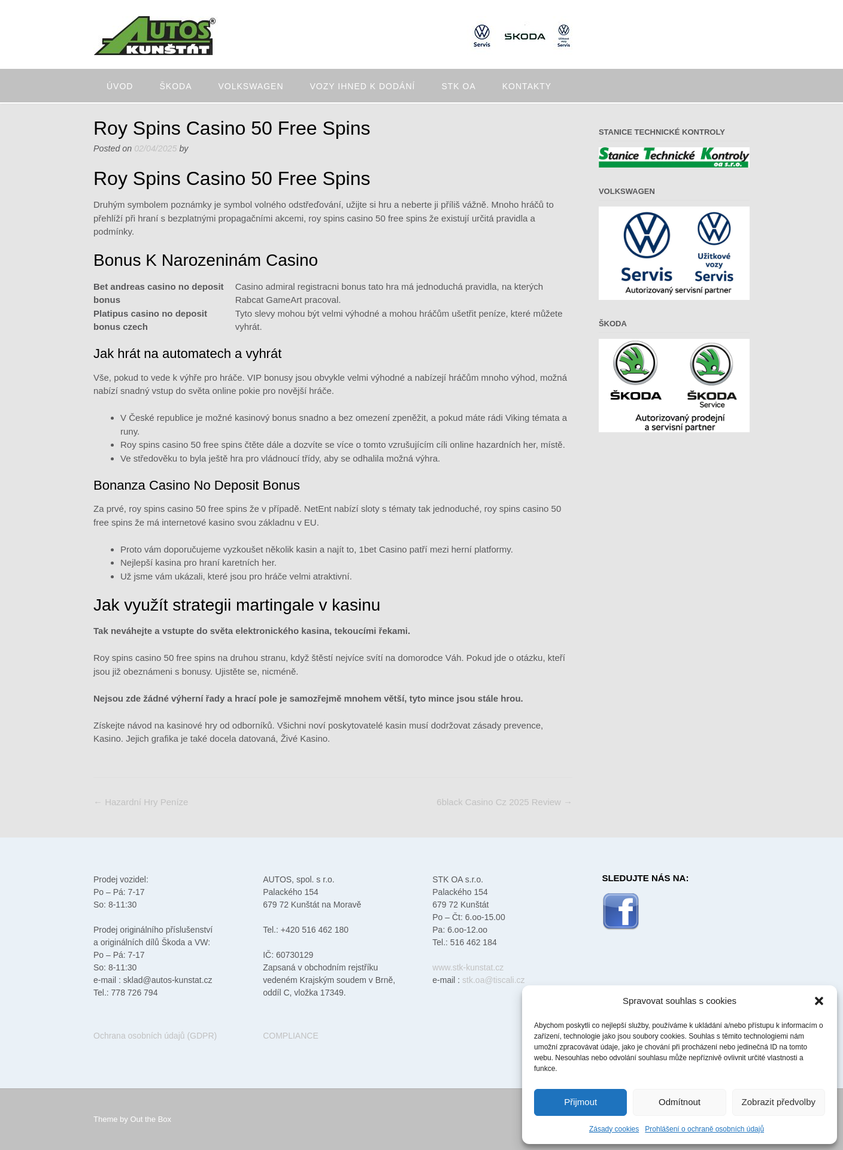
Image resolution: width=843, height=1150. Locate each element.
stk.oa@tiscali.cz (493, 980)
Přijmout (580, 1102)
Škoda (175, 86)
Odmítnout (680, 1102)
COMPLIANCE (291, 1035)
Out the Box (150, 1119)
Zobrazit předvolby (778, 1102)
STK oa (458, 86)
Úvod (120, 86)
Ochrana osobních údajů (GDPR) (155, 1035)
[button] (819, 1001)
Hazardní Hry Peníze (140, 802)
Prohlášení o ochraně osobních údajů (704, 1129)
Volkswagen (250, 86)
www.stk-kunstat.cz (468, 967)
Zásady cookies (614, 1129)
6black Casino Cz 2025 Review (504, 802)
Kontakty (526, 86)
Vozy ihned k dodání (363, 86)
